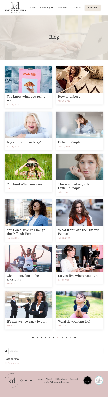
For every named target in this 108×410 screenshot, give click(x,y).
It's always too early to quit (25, 332)
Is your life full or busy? (26, 144)
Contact (74, 392)
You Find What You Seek (27, 186)
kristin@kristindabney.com (57, 395)
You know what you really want (23, 99)
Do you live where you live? (76, 286)
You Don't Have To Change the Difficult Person (23, 237)
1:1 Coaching (61, 392)
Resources (64, 7)
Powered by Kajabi (96, 404)
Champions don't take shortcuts (25, 286)
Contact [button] (92, 7)
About (33, 7)
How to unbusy (70, 97)
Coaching (46, 7)
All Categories (12, 376)
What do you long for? (76, 330)
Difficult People (70, 144)
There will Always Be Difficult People (75, 188)
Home (40, 392)
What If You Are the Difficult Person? (74, 235)
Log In (77, 7)
